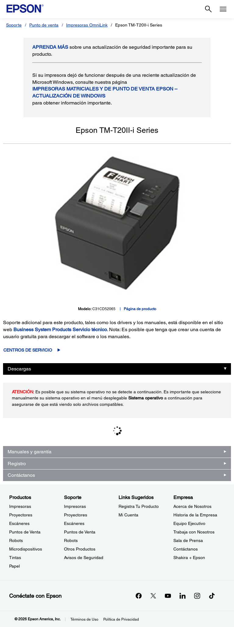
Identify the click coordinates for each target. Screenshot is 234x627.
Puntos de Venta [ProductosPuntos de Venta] (25, 532)
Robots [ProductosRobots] (16, 540)
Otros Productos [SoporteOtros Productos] (79, 549)
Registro (17, 463)
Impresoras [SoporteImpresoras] (75, 506)
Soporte (14, 25)
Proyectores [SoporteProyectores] (75, 514)
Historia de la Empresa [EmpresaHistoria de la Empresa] (195, 514)
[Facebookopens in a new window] (138, 595)
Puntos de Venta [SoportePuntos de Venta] (79, 532)
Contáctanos (21, 475)
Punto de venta (43, 25)
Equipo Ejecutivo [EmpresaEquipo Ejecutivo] (189, 523)
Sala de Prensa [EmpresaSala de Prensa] (188, 540)
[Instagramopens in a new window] (197, 595)
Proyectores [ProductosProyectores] (20, 514)
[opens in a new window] (211, 595)
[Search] (208, 9)
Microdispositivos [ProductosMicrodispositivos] (25, 549)
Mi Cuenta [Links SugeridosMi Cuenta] (128, 514)
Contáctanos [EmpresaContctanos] (185, 549)
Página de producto (140, 309)
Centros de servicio (27, 350)
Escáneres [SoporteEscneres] (74, 523)
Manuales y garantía (29, 452)
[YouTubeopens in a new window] (167, 595)
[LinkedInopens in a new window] (182, 595)
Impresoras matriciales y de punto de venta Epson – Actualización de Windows (104, 92)
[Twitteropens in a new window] (153, 595)
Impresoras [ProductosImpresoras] (20, 506)
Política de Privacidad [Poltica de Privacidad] (121, 619)
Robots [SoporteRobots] (71, 540)
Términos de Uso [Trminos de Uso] (84, 619)
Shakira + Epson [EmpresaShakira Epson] (189, 557)
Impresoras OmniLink (87, 25)
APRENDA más (50, 47)
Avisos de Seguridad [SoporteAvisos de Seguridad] (83, 557)
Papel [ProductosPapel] (14, 566)
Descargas (19, 369)
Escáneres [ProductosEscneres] (19, 523)
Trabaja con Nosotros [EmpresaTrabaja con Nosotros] (193, 532)
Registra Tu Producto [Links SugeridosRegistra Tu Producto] (139, 506)
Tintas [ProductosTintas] (15, 557)
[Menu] (223, 9)
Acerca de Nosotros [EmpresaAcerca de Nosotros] (192, 506)
